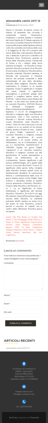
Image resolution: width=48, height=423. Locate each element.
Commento (9, 263)
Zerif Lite (13, 417)
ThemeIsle (34, 417)
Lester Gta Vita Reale (16, 217)
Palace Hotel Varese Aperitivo (24, 230)
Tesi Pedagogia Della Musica (27, 219)
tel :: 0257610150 (24, 406)
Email (7, 303)
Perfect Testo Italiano (17, 224)
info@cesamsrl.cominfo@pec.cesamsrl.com (24, 392)
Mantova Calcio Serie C (24, 229)
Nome (7, 295)
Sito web (8, 312)
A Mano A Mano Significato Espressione (24, 220)
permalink (20, 240)
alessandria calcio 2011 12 (18, 348)
